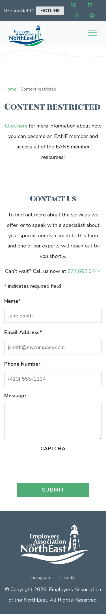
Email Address (23, 332)
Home (10, 89)
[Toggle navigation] (92, 33)
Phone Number (22, 363)
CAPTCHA (53, 448)
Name (12, 300)
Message (15, 395)
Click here (16, 125)
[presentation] (53, 467)
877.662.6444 (19, 10)
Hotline (50, 11)
